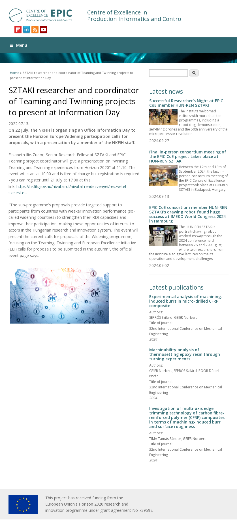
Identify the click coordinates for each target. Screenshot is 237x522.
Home (14, 72)
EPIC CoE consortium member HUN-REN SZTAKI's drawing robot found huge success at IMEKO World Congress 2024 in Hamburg (188, 214)
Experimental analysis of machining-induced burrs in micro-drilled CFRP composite (186, 301)
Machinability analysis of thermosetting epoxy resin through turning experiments (184, 354)
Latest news (166, 91)
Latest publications (176, 287)
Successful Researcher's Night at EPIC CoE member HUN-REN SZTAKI (186, 103)
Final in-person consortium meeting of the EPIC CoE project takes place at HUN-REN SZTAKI (187, 156)
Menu (18, 45)
